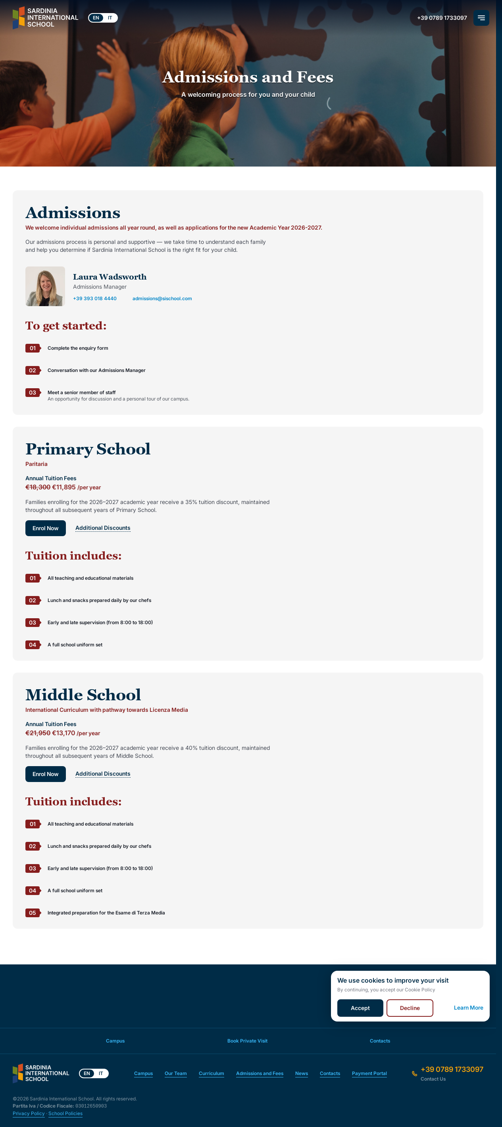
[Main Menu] (481, 18)
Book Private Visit (247, 1041)
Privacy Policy (29, 1113)
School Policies (65, 1113)
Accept (360, 1007)
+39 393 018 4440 (95, 298)
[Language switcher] (103, 18)
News (301, 1073)
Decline (410, 1007)
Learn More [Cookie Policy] (468, 1007)
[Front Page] (46, 17)
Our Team (176, 1073)
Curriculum (211, 1073)
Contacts (380, 1041)
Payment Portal (369, 1073)
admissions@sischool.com (162, 298)
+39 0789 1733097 (442, 18)
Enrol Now (46, 528)
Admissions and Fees (259, 1073)
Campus (115, 1041)
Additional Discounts (103, 528)
